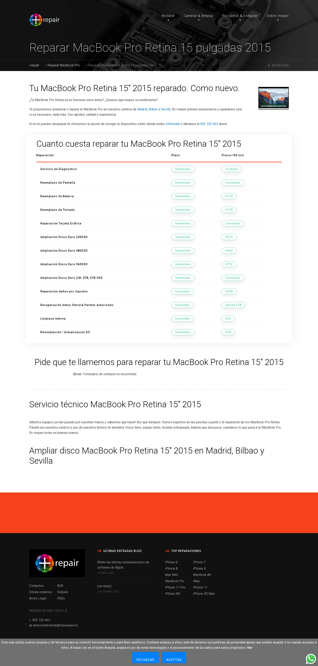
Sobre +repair (278, 16)
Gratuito (62, 592)
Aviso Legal (37, 598)
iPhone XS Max (204, 594)
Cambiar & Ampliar (199, 16)
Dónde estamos (40, 592)
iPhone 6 (171, 562)
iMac (196, 581)
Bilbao (153, 109)
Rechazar (145, 660)
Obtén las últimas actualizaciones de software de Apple (123, 564)
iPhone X (199, 568)
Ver (249, 648)
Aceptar (174, 660)
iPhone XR (172, 594)
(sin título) (104, 586)
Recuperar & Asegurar (240, 16)
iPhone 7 (199, 562)
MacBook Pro (174, 581)
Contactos (36, 586)
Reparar (168, 16)
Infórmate (173, 124)
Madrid (142, 109)
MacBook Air (202, 575)
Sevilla (166, 109)
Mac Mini (171, 575)
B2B (60, 586)
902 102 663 (209, 124)
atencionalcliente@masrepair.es (55, 625)
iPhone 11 (200, 587)
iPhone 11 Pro (175, 587)
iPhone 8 (171, 568)
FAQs (61, 598)
